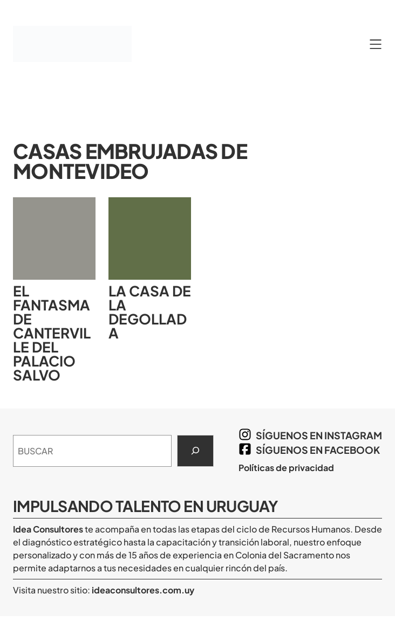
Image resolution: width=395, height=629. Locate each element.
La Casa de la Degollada (149, 312)
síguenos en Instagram (319, 435)
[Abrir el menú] (375, 44)
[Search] (195, 451)
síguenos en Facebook (318, 450)
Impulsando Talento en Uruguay (145, 505)
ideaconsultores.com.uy (142, 590)
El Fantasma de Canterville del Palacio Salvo (52, 333)
